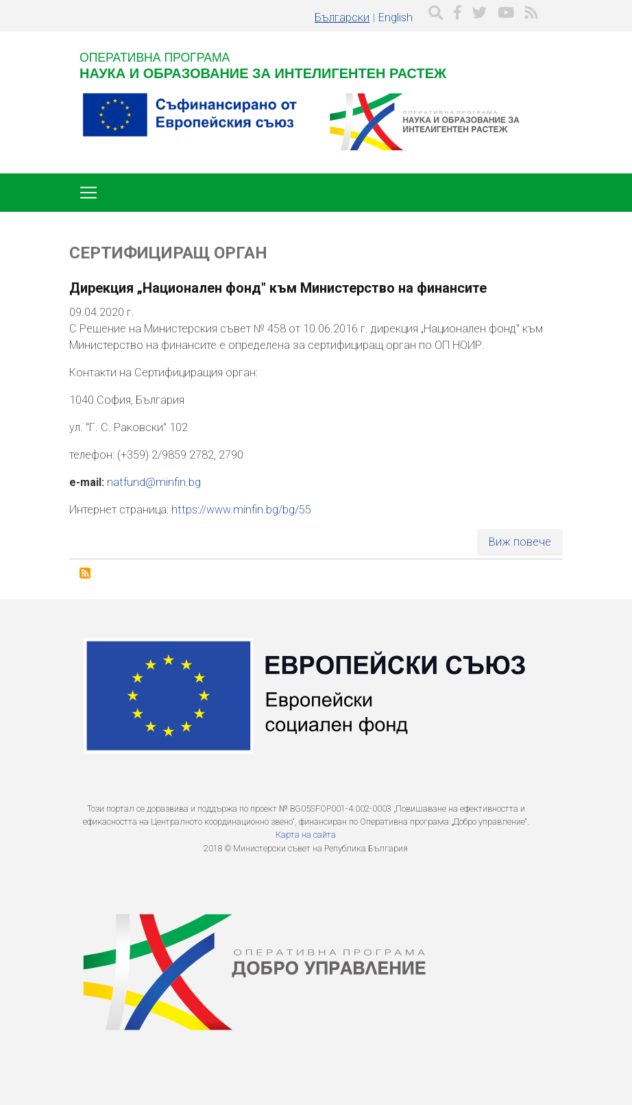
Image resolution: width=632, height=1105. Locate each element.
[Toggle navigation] (88, 192)
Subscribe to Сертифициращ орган (85, 573)
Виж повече (520, 541)
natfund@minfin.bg (154, 482)
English (395, 17)
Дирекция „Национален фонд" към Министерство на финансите (278, 288)
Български (342, 17)
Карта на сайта (306, 834)
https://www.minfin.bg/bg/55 (241, 509)
